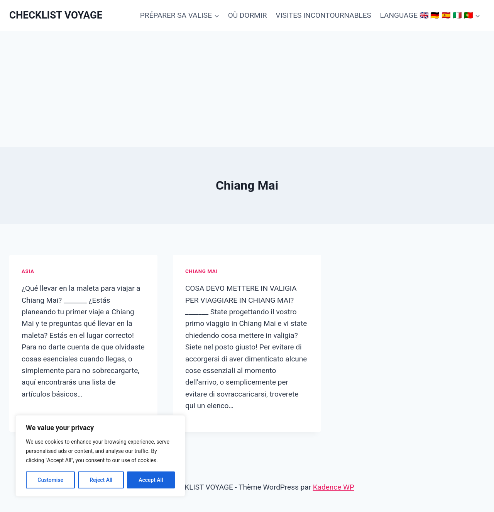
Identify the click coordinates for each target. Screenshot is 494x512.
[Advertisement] (247, 89)
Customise (50, 480)
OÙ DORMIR (247, 15)
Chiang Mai (201, 271)
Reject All (101, 480)
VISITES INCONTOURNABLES (323, 15)
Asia (28, 271)
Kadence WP (333, 487)
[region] (100, 456)
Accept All (151, 480)
